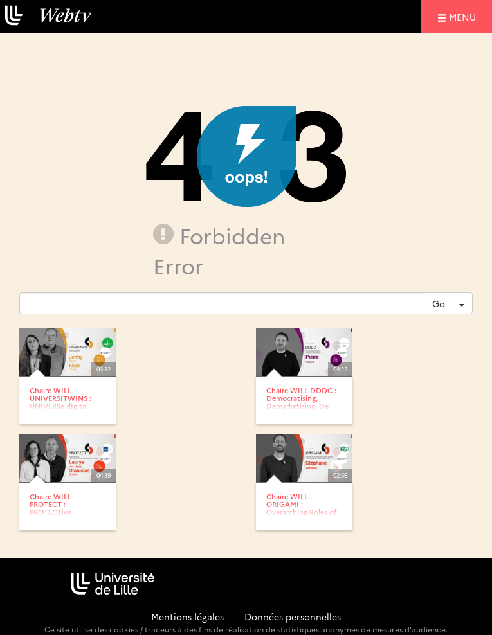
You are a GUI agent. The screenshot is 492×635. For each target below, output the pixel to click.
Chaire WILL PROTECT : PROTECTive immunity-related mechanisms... (59, 512)
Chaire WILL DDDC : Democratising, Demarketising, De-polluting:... (301, 402)
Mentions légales (187, 616)
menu (464, 16)
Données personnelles (292, 616)
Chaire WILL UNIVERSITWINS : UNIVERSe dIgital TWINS (60, 402)
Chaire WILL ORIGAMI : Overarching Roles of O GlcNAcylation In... (302, 508)
